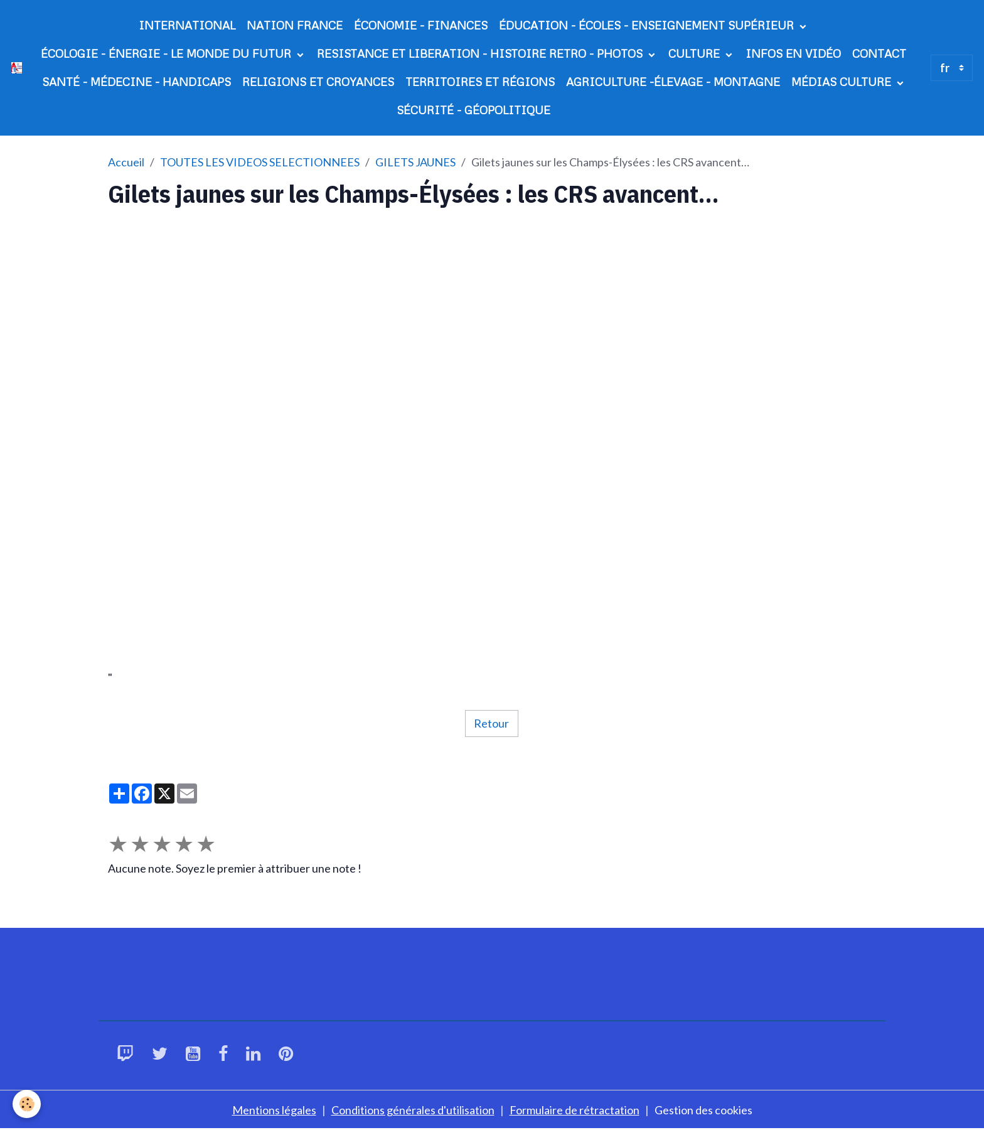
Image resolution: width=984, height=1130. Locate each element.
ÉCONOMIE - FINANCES (421, 25)
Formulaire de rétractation (574, 1110)
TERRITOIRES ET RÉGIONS (480, 82)
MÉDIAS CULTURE (842, 82)
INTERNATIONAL (187, 25)
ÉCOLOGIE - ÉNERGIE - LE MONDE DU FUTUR (167, 53)
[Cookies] (27, 1104)
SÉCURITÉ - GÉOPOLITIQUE (473, 110)
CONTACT (879, 53)
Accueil (126, 162)
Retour (491, 723)
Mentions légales (274, 1110)
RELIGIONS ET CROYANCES (318, 82)
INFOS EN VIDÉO (793, 53)
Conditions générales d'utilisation (413, 1110)
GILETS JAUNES (415, 162)
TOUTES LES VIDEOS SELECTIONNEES (260, 162)
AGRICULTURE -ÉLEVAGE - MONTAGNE (673, 82)
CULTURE (695, 53)
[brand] (16, 67)
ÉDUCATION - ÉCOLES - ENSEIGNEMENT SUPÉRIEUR (648, 25)
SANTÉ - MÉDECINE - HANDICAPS (136, 82)
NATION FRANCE (295, 25)
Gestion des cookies (703, 1110)
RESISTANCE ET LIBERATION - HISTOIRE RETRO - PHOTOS (481, 53)
